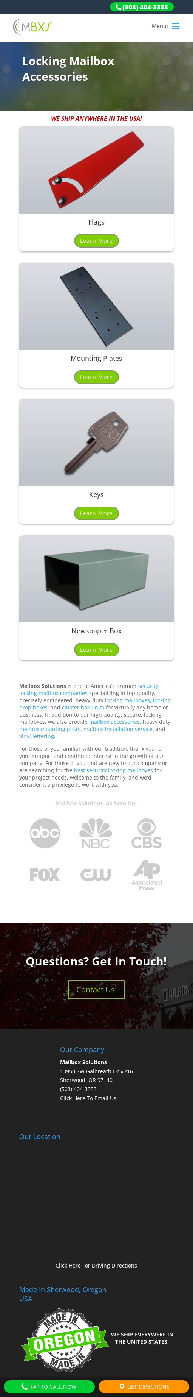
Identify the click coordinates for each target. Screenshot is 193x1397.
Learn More (96, 240)
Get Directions (144, 1387)
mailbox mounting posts (49, 729)
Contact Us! (96, 989)
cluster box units (83, 707)
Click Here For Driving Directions (96, 1265)
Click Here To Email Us (88, 1098)
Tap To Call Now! (49, 1387)
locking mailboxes (127, 700)
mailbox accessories (114, 721)
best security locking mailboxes (113, 770)
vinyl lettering (36, 736)
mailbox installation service (118, 729)
